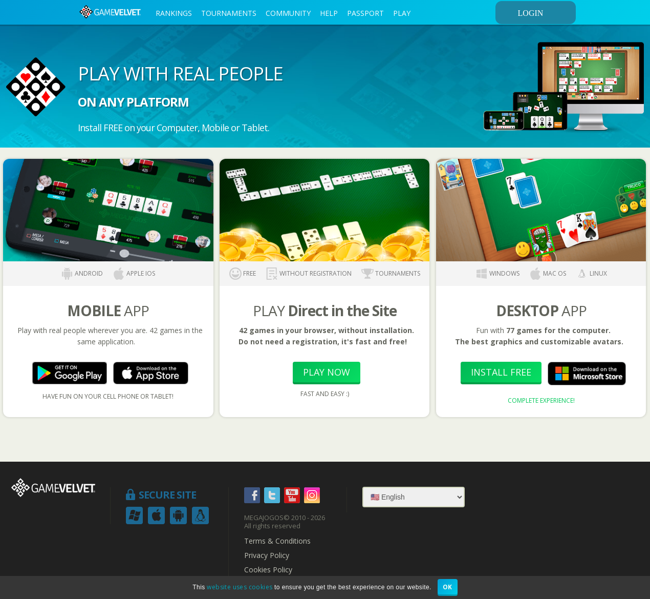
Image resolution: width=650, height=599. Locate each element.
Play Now (326, 372)
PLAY (401, 13)
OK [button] (447, 587)
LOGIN (545, 12)
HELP (329, 13)
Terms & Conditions (277, 541)
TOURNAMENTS (228, 13)
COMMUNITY (288, 13)
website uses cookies (239, 587)
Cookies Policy (268, 569)
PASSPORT (365, 13)
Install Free (501, 372)
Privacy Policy (266, 555)
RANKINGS (174, 13)
